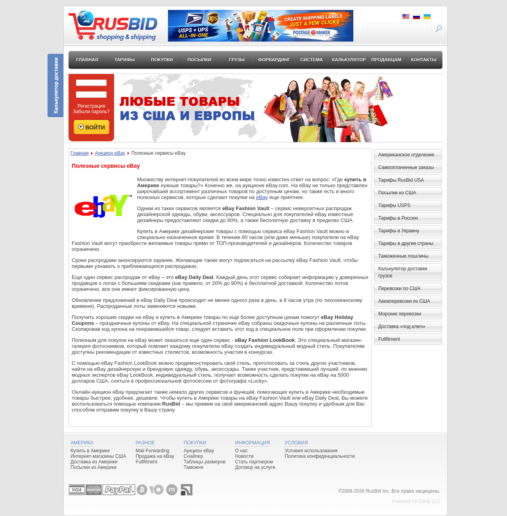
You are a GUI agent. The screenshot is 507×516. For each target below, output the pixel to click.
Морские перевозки (399, 314)
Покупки (162, 59)
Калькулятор (349, 59)
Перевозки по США (399, 288)
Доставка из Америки (94, 462)
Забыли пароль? (91, 111)
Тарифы (124, 59)
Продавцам (386, 59)
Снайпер (193, 456)
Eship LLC (429, 501)
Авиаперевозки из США (404, 301)
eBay (262, 197)
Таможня (193, 467)
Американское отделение (406, 154)
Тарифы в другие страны (405, 243)
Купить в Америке (90, 450)
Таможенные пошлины (403, 256)
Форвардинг (274, 59)
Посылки (199, 59)
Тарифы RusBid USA (401, 180)
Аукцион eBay (110, 153)
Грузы (237, 59)
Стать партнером (254, 462)
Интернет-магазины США (98, 456)
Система (311, 59)
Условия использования (311, 450)
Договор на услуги (255, 467)
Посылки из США (397, 192)
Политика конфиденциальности (320, 456)
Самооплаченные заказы (406, 167)
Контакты (423, 59)
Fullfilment (389, 339)
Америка (82, 443)
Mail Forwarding (152, 450)
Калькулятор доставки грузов (402, 272)
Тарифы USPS (394, 205)
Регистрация (91, 106)
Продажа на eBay (154, 456)
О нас (241, 450)
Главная (87, 59)
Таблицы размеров (205, 462)
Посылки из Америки (93, 467)
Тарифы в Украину (398, 230)
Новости (244, 456)
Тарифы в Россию (398, 218)
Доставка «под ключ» (401, 326)
